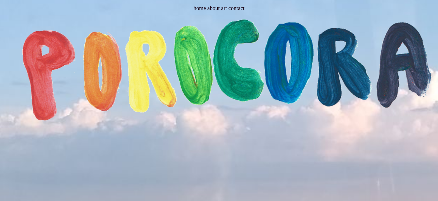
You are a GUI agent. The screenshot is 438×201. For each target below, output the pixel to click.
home (200, 8)
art (224, 8)
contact (236, 8)
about (214, 8)
